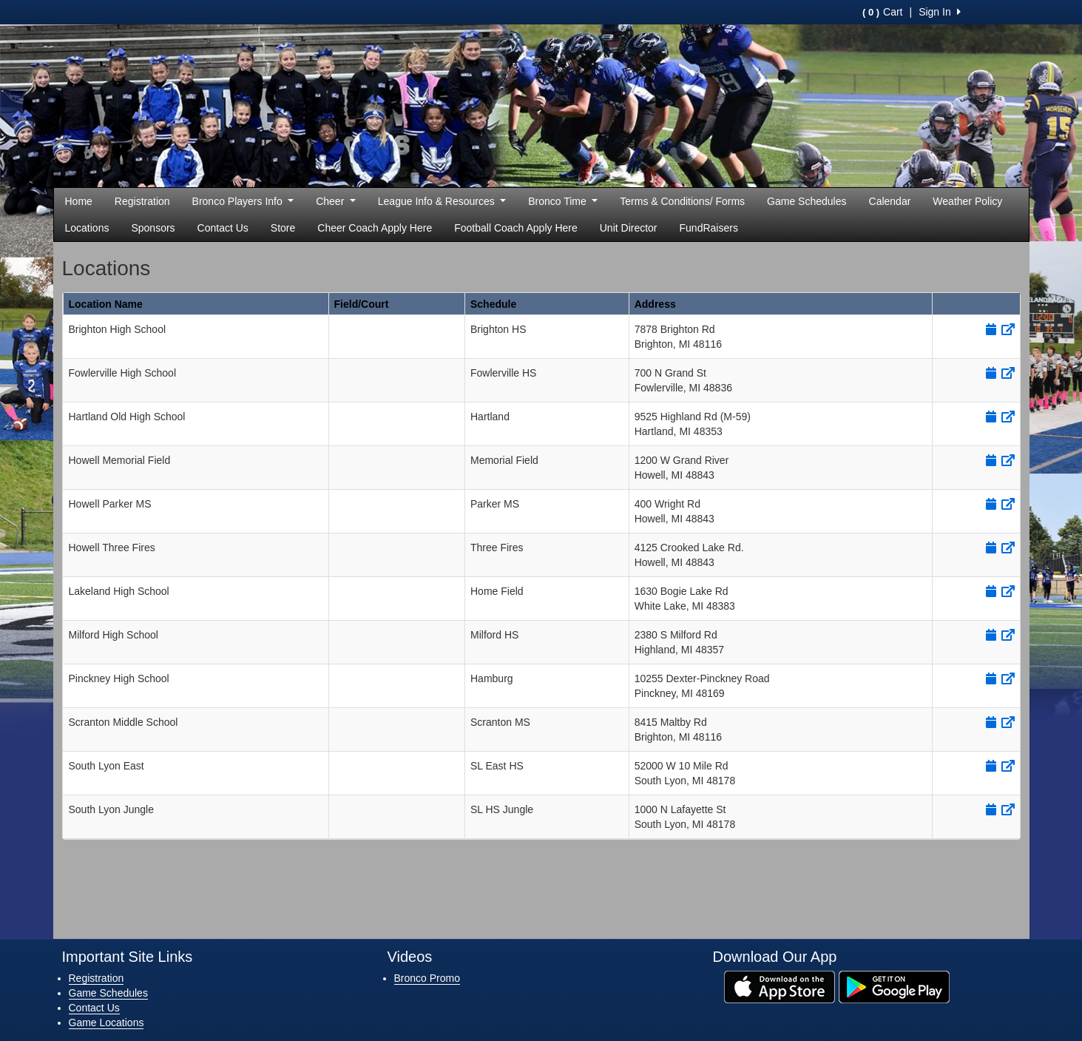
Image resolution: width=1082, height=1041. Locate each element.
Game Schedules (806, 201)
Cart (882, 12)
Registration (142, 201)
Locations (87, 228)
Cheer (336, 201)
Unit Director (628, 228)
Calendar (890, 201)
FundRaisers (709, 228)
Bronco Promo (427, 978)
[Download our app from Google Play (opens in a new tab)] (894, 986)
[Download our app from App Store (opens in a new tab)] (779, 986)
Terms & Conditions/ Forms (682, 201)
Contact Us (222, 228)
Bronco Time (563, 201)
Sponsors (153, 228)
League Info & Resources (442, 201)
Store (283, 228)
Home (78, 201)
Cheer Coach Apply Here (374, 228)
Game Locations (106, 1022)
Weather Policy (967, 201)
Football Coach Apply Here (516, 228)
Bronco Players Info (243, 201)
